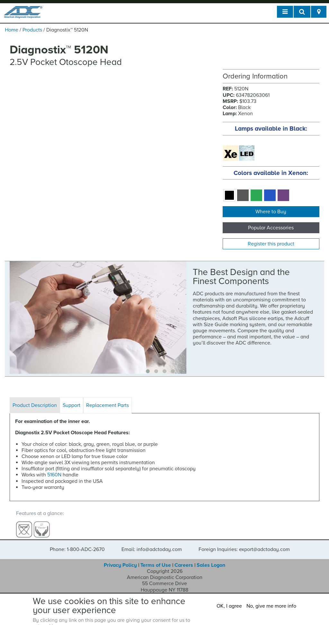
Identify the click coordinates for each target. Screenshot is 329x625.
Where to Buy (270, 211)
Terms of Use (155, 559)
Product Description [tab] (35, 405)
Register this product (271, 244)
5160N (54, 475)
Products (32, 30)
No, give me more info (271, 606)
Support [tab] (71, 405)
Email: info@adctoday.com (151, 543)
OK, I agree (229, 606)
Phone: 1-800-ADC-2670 (77, 543)
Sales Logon (211, 559)
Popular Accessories (271, 228)
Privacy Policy (120, 559)
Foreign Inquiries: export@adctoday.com (244, 543)
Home (11, 30)
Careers (183, 559)
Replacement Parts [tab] (107, 405)
